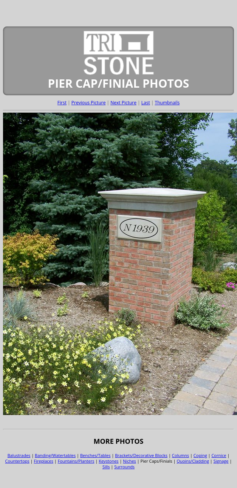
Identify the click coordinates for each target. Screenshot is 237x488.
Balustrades (19, 455)
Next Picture (123, 102)
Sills (106, 466)
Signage (221, 461)
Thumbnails (167, 102)
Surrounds (124, 466)
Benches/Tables (95, 455)
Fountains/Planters (76, 461)
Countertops (17, 461)
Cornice (218, 455)
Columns (180, 455)
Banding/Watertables (55, 455)
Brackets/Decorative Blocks (141, 455)
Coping (200, 455)
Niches (129, 461)
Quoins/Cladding (193, 461)
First (62, 102)
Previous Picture (88, 102)
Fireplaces (43, 461)
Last (145, 102)
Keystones (108, 461)
